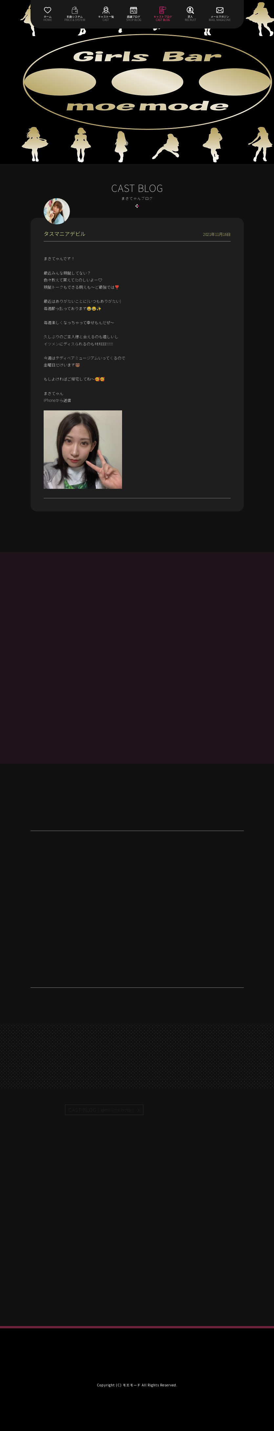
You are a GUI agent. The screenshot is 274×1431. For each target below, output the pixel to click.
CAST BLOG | (101, 1109)
